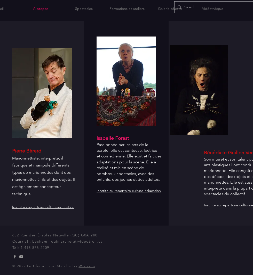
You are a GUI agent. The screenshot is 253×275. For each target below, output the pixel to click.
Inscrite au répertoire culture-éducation (129, 190)
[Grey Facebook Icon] (14, 256)
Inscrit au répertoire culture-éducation (43, 207)
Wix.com (86, 266)
